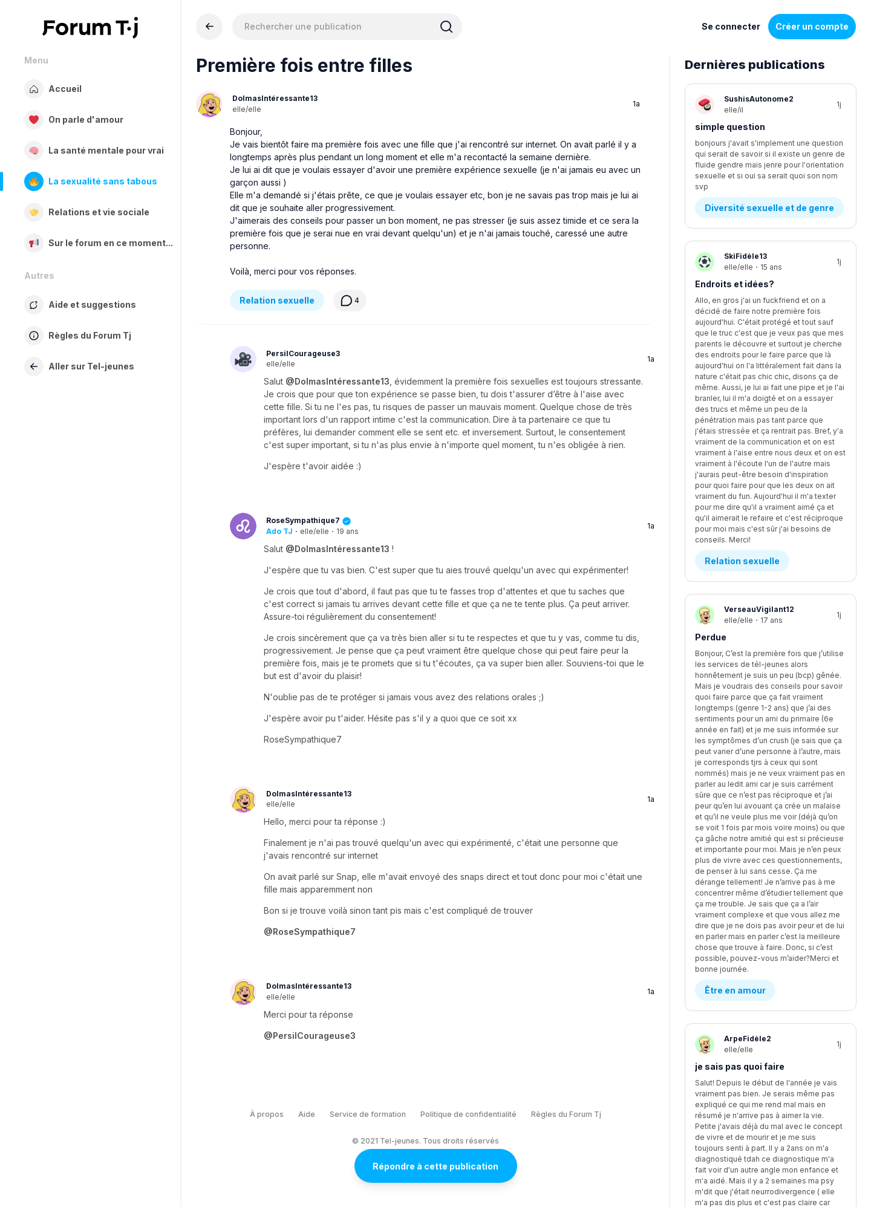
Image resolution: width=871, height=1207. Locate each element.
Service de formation (368, 1114)
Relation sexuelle (277, 300)
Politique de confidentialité (468, 1114)
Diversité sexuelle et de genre (769, 189)
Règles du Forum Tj (566, 1114)
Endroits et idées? (734, 265)
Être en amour (735, 466)
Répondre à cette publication (435, 1166)
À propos (267, 1114)
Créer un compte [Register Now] (812, 26)
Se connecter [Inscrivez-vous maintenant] (731, 26)
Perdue (710, 404)
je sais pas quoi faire (740, 542)
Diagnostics (731, 604)
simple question (730, 127)
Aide (306, 1114)
